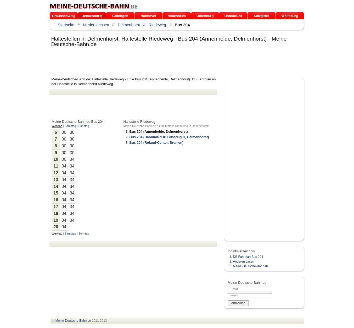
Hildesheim (177, 16)
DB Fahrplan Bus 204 (248, 257)
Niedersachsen (96, 25)
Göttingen (120, 16)
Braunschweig (63, 16)
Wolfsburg (289, 16)
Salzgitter (261, 16)
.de (93, 6)
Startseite (66, 25)
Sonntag (83, 125)
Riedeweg (157, 25)
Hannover (148, 16)
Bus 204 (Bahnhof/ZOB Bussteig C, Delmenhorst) (169, 137)
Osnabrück (233, 16)
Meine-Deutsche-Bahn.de (251, 266)
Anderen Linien (243, 261)
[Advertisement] (144, 62)
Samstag (70, 125)
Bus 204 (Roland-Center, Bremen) (156, 142)
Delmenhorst (92, 16)
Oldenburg (205, 16)
